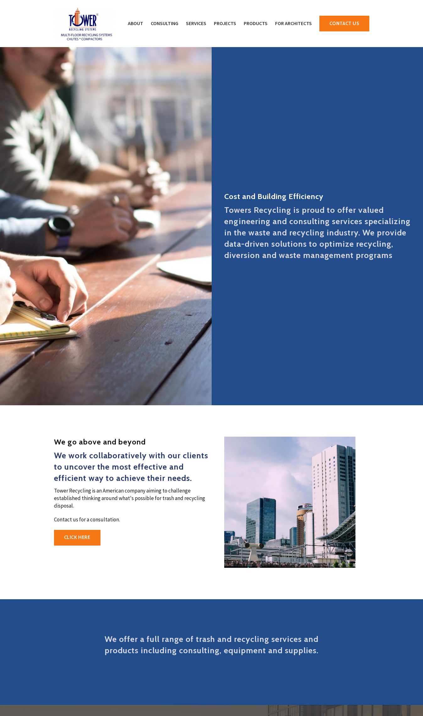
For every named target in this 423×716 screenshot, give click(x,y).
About (135, 23)
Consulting (164, 23)
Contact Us (344, 23)
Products (256, 23)
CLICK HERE (77, 537)
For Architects (293, 23)
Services (196, 23)
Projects (225, 23)
